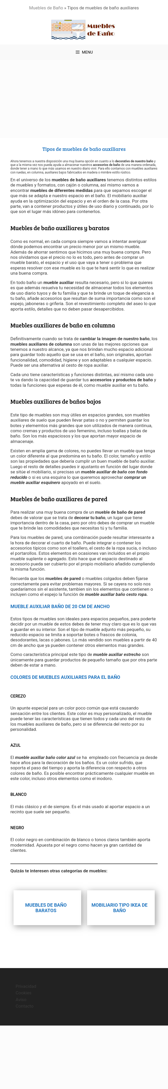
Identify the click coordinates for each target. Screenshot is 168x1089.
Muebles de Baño (46, 7)
